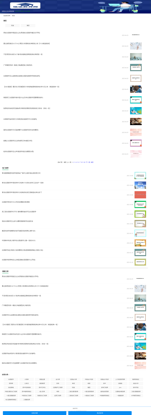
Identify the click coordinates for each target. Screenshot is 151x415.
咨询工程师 (104, 387)
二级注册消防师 (73, 391)
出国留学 (11, 379)
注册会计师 (73, 379)
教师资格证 (135, 379)
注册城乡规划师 (120, 391)
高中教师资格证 (26, 391)
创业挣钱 (11, 387)
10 (84, 162)
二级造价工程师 (73, 395)
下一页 (88, 162)
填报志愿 (42, 379)
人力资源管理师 (120, 379)
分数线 (120, 383)
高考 (57, 383)
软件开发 (135, 387)
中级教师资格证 (104, 395)
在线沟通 (34, 413)
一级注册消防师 (89, 391)
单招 (73, 383)
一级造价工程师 (89, 395)
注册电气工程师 (57, 387)
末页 (92, 162)
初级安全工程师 (42, 395)
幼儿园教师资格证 (11, 399)
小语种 (27, 379)
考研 (57, 391)
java (120, 387)
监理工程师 (57, 395)
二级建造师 (26, 399)
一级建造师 (120, 395)
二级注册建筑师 (136, 391)
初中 (104, 383)
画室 (89, 383)
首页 (65, 162)
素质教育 (42, 383)
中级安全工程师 (26, 395)
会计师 (58, 379)
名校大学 (135, 383)
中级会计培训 (89, 379)
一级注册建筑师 (11, 395)
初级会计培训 (105, 379)
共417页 (60, 162)
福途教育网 (6, 15)
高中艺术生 (42, 387)
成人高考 (42, 391)
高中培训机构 (27, 387)
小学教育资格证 (136, 395)
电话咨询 (100, 413)
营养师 (11, 383)
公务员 (27, 383)
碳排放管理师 (105, 391)
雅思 (13, 15)
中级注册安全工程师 (11, 391)
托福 (12, 25)
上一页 (69, 162)
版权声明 (75, 408)
